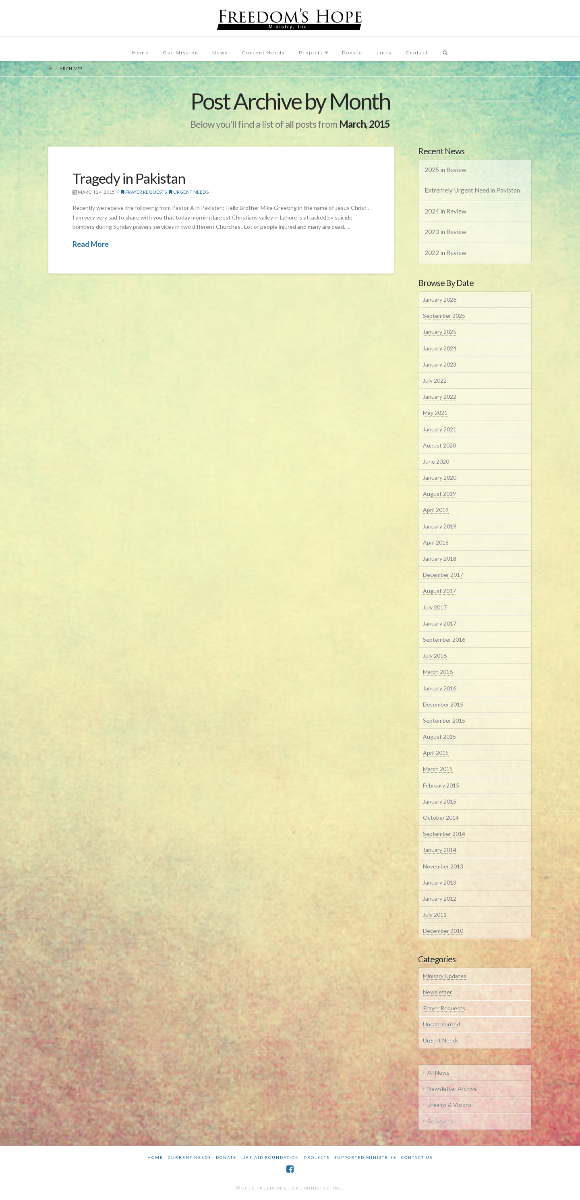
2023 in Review (445, 231)
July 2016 (435, 655)
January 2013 (439, 882)
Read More (90, 244)
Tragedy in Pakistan (128, 178)
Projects (316, 1157)
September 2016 (444, 639)
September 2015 (444, 720)
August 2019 (439, 493)
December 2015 (443, 704)
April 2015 (436, 752)
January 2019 (439, 526)
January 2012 (439, 898)
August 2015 (439, 736)
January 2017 (439, 623)
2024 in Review (445, 211)
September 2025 (444, 315)
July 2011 (435, 914)
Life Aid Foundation (270, 1157)
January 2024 (439, 348)
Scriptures (440, 1121)
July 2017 (435, 607)
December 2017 (443, 574)
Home (155, 1157)
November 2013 (443, 866)
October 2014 (441, 817)
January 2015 (439, 801)
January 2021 (439, 429)
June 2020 (436, 461)
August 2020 (439, 445)
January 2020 (439, 477)
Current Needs (189, 1157)
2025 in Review (445, 169)
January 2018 (439, 558)
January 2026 (439, 299)
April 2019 (436, 509)
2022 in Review (445, 252)
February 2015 (441, 785)
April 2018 (436, 542)
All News (438, 1072)
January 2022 (439, 396)
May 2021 (435, 412)
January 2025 (439, 331)
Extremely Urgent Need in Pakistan (472, 190)
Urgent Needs (189, 192)
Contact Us (417, 1157)
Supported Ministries (365, 1157)
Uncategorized (441, 1024)
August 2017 (439, 590)
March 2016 (438, 671)
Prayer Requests (144, 192)
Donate (226, 1157)
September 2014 (444, 833)
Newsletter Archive (452, 1088)
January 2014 (439, 849)
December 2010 (443, 930)
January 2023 (439, 364)
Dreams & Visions (449, 1104)
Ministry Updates (444, 975)
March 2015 (438, 768)
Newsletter (437, 992)
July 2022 (435, 380)
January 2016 (439, 688)
